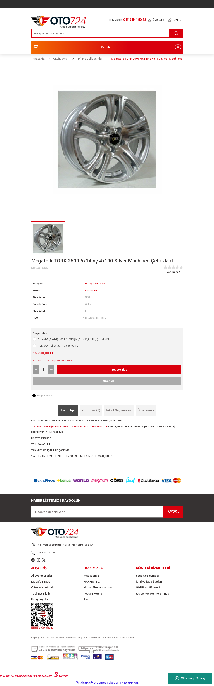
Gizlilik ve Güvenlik (148, 587)
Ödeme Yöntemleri (43, 587)
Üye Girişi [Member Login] (159, 19)
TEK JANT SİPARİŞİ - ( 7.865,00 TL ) (58, 345)
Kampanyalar (39, 599)
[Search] (107, 33)
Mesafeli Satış (40, 581)
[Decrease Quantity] (36, 369)
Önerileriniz (145, 410)
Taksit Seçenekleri (119, 410)
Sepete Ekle (119, 369)
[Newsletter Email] (107, 512)
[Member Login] (149, 19)
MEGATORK (91, 290)
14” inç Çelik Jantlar (96, 283)
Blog (86, 599)
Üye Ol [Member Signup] (177, 19)
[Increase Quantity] (51, 369)
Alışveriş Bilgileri (42, 575)
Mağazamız (91, 575)
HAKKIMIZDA (92, 581)
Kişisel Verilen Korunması (153, 593)
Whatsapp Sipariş (190, 678)
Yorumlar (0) (91, 410)
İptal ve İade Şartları (149, 581)
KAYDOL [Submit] (173, 512)
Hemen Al (107, 381)
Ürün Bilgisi (68, 410)
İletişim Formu (93, 593)
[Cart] (107, 47)
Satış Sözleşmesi (147, 575)
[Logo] (58, 20)
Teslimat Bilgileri (41, 593)
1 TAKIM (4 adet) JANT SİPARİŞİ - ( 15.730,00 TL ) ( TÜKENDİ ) (74, 339)
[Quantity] (43, 369)
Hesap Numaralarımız (98, 587)
